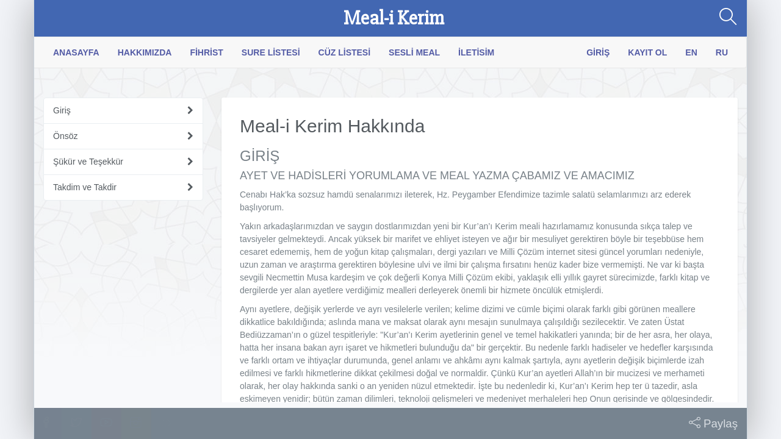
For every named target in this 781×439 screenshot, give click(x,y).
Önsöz (65, 136)
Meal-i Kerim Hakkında (332, 126)
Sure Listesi (271, 52)
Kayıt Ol (647, 52)
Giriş (598, 52)
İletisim (476, 52)
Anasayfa (76, 52)
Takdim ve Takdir (85, 187)
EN (691, 52)
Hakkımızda (145, 52)
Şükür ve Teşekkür (88, 161)
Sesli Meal (414, 52)
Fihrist (206, 52)
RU (722, 52)
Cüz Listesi (345, 52)
